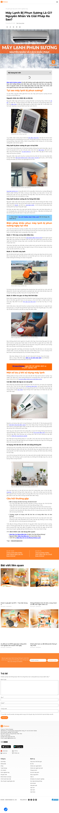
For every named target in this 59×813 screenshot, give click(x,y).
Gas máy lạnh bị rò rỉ (12, 191)
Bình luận (3, 679)
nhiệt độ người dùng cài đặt (19, 436)
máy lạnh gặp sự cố (16, 541)
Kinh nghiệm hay (23, 8)
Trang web (4, 708)
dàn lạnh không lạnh (21, 157)
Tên (2, 697)
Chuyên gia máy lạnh (11, 8)
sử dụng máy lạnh (31, 386)
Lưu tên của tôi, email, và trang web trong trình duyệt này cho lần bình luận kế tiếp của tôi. (27, 714)
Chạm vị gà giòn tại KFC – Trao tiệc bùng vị (14, 603)
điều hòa (13, 104)
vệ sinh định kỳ (26, 151)
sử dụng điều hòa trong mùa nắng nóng (30, 379)
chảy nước (31, 157)
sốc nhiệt (20, 389)
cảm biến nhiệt (30, 205)
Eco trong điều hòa (39, 432)
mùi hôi (36, 157)
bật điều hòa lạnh (33, 137)
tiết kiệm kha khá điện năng (17, 425)
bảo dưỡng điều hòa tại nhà (34, 237)
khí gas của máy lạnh (29, 301)
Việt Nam (5, 751)
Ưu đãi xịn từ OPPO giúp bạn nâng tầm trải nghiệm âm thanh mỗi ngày (14, 644)
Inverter (9, 492)
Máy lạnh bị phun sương (14, 82)
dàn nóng (41, 150)
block (16, 205)
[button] (57, 2)
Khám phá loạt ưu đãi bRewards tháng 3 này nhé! (43, 644)
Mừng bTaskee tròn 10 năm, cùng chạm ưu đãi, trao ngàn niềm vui (43, 603)
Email (3, 703)
